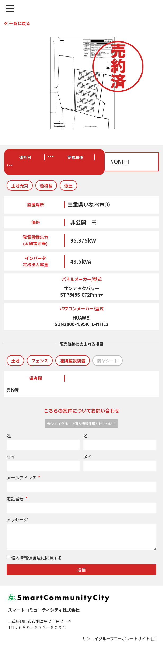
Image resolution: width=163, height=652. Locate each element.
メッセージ (17, 520)
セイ (11, 457)
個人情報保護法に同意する (36, 558)
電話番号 (16, 499)
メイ (87, 457)
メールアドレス (22, 478)
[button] (20, 185)
